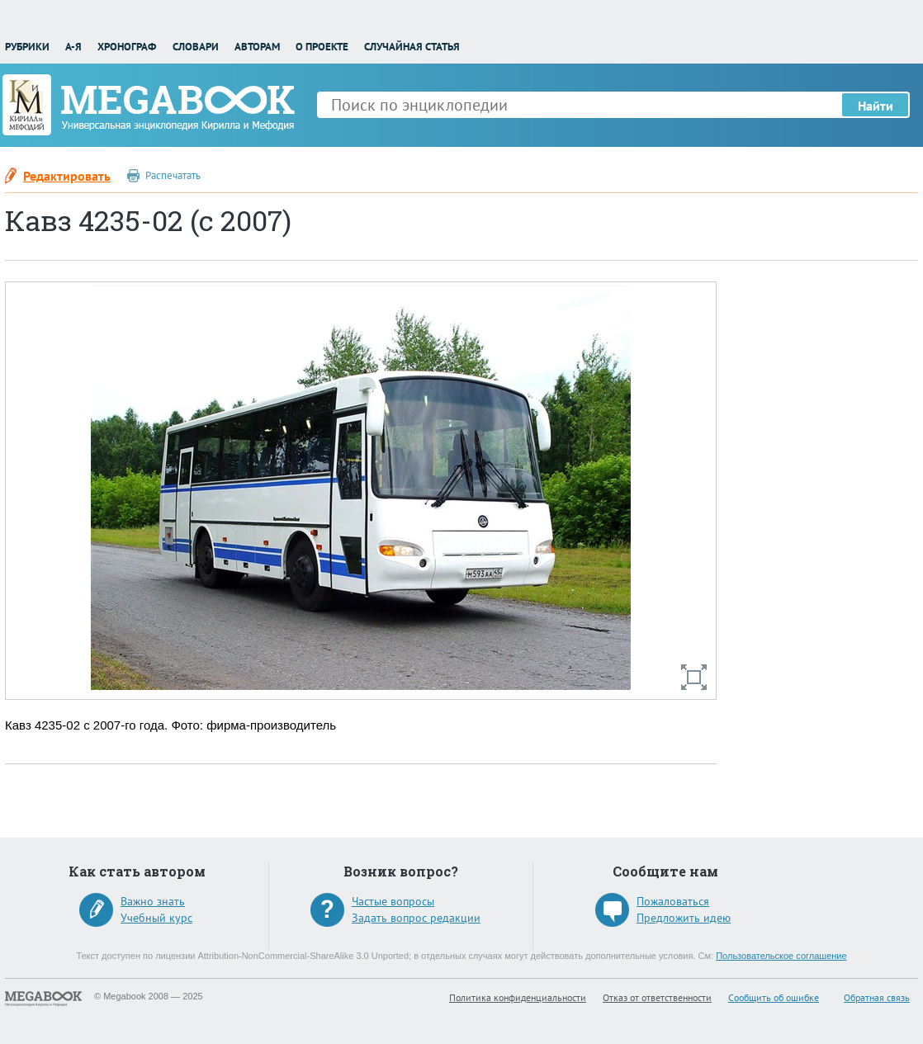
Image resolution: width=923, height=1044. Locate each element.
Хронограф (126, 47)
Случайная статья (412, 47)
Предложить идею (684, 917)
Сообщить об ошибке (773, 997)
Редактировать (67, 176)
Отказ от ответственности (657, 997)
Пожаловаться (673, 901)
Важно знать (153, 901)
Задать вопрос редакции (416, 917)
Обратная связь (877, 997)
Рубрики (27, 47)
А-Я (73, 47)
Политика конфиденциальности (517, 997)
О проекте (322, 47)
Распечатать (173, 175)
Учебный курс (156, 917)
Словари (196, 47)
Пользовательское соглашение (781, 956)
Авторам (257, 47)
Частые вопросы (393, 901)
